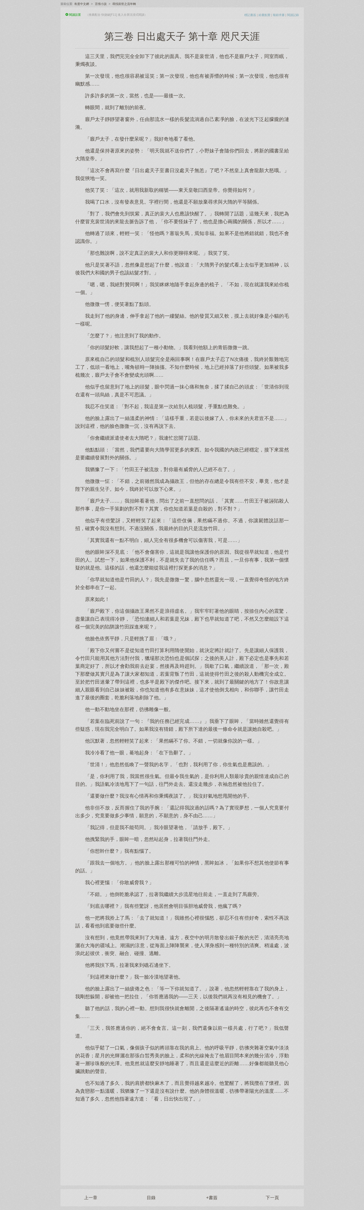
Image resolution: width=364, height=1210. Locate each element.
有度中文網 (81, 4)
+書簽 (212, 1197)
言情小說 (101, 4)
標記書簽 (250, 15)
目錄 (151, 1197)
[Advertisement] (182, 1141)
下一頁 (272, 1197)
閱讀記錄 (293, 15)
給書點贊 (264, 15)
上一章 (90, 1197)
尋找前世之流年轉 (124, 4)
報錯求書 (279, 15)
